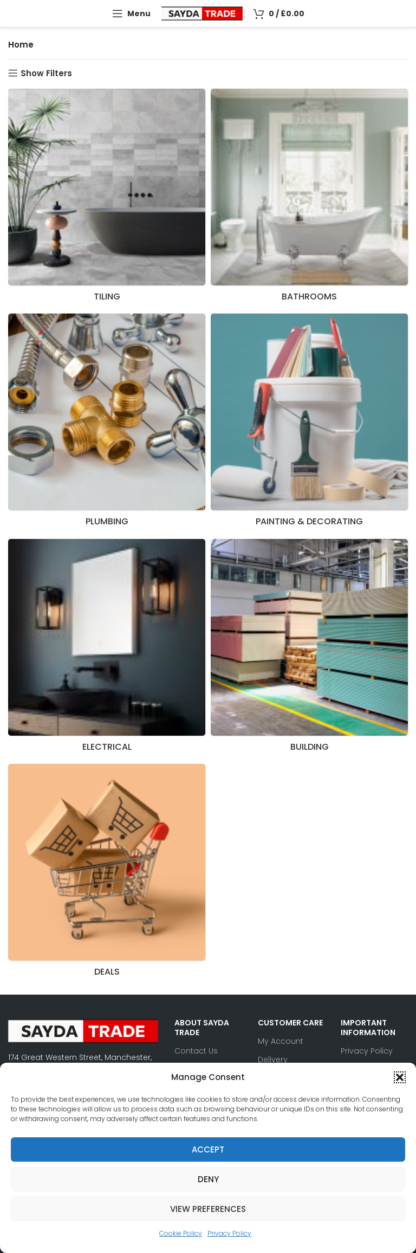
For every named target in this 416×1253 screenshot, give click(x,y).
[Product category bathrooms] (309, 198)
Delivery (273, 1059)
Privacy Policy (229, 1233)
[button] (399, 1077)
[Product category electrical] (106, 648)
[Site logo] (202, 12)
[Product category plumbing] (106, 423)
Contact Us (196, 1050)
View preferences (208, 1209)
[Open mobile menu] (131, 13)
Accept (208, 1149)
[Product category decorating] (309, 423)
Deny (208, 1179)
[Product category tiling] (106, 198)
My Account (280, 1041)
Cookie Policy (180, 1233)
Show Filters (46, 73)
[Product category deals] (106, 873)
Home (21, 44)
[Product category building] (309, 648)
